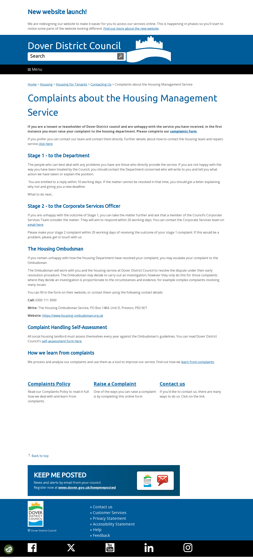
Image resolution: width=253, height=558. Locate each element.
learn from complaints (197, 362)
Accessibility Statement (114, 524)
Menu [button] (35, 69)
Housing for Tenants (71, 84)
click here (46, 144)
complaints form (183, 131)
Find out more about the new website (131, 28)
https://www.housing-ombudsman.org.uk (72, 315)
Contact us (172, 383)
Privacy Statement (109, 518)
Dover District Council (74, 45)
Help (97, 529)
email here (35, 224)
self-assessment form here (62, 341)
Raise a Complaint (115, 383)
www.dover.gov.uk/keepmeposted (87, 487)
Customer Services (109, 512)
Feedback (101, 535)
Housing (46, 84)
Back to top (38, 456)
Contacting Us (101, 84)
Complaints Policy (49, 383)
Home (32, 84)
